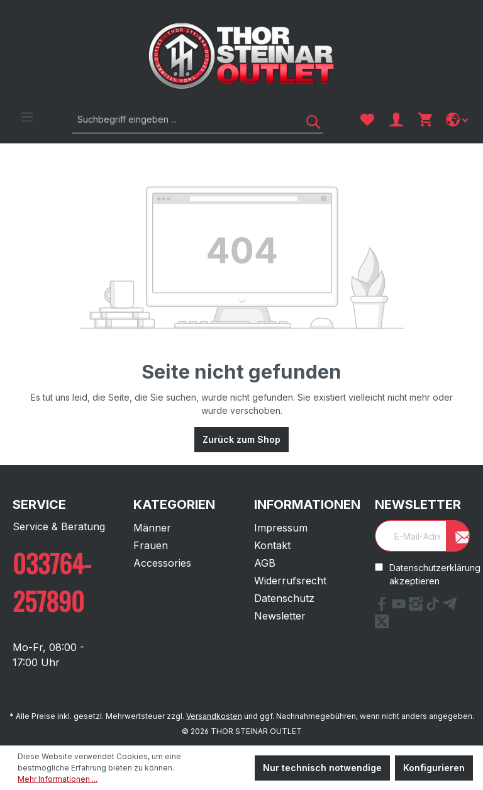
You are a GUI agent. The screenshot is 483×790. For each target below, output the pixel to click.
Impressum (281, 527)
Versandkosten (214, 716)
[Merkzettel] (367, 119)
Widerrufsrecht (290, 580)
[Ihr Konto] (396, 119)
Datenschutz (284, 598)
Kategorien (174, 504)
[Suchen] (308, 119)
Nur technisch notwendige (322, 767)
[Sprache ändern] (458, 119)
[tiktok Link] (434, 607)
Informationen (307, 504)
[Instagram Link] (417, 607)
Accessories (162, 563)
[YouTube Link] (400, 607)
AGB (264, 563)
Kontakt (272, 545)
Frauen (150, 545)
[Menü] (27, 117)
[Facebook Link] (383, 607)
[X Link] (382, 624)
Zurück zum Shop (241, 439)
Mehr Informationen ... (57, 779)
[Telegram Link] (450, 607)
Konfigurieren (434, 767)
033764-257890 (52, 582)
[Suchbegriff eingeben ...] (183, 119)
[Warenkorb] (425, 119)
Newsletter (280, 615)
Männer (152, 527)
